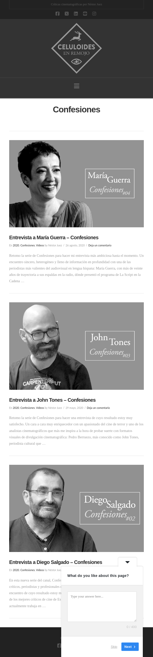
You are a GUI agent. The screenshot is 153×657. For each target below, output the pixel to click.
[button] (76, 86)
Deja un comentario (99, 245)
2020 (16, 245)
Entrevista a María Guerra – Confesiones (53, 237)
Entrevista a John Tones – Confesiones (52, 400)
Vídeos (40, 245)
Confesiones (27, 245)
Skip (114, 647)
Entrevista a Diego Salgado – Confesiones (55, 562)
